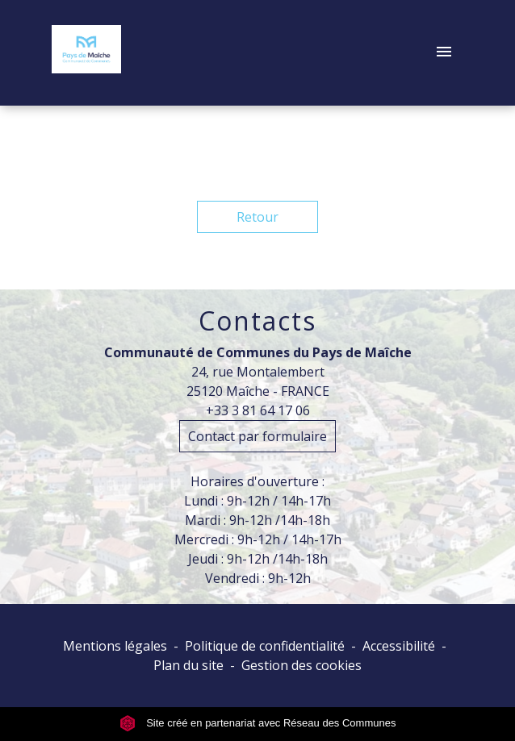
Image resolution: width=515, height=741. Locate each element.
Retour (257, 217)
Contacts (257, 321)
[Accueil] (86, 52)
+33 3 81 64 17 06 (258, 410)
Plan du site (188, 665)
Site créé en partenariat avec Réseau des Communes (257, 723)
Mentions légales (115, 646)
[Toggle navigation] (444, 52)
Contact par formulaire (257, 436)
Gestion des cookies (301, 665)
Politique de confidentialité (265, 646)
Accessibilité (398, 646)
